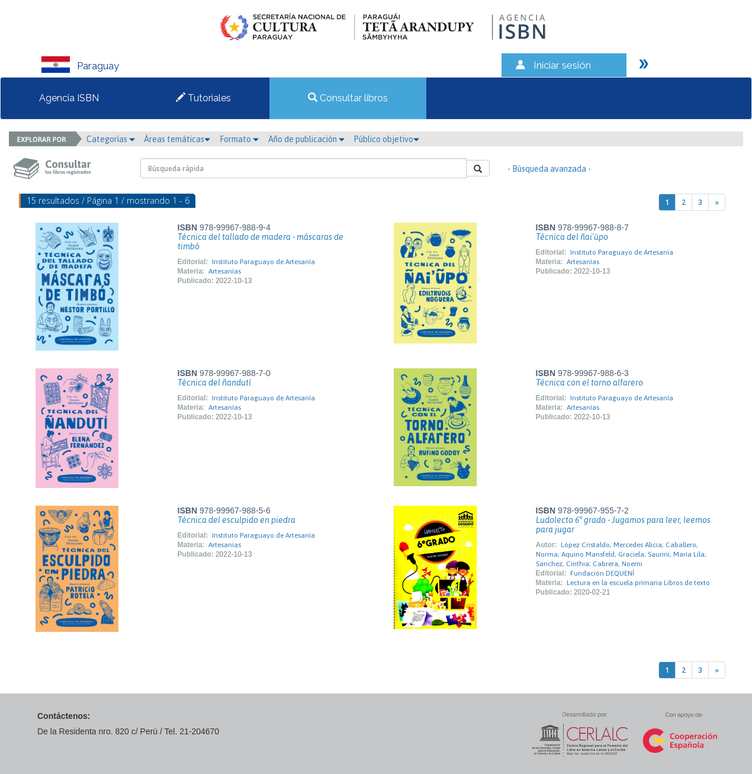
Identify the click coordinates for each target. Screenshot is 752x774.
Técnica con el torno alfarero (589, 382)
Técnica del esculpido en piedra (236, 520)
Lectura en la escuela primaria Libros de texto (638, 583)
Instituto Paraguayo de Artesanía (263, 262)
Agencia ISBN (69, 98)
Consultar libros (348, 98)
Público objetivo (386, 139)
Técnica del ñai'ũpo (572, 237)
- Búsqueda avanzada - (549, 169)
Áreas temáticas (177, 139)
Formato (239, 139)
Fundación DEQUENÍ (602, 573)
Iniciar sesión (562, 65)
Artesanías (224, 271)
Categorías (110, 139)
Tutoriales (203, 98)
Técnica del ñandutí (214, 382)
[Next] (716, 202)
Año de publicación (306, 139)
